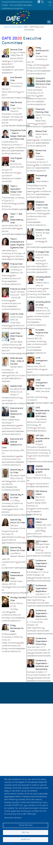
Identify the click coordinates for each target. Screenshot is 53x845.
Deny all (25, 832)
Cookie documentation (13, 818)
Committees (16, 27)
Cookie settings (25, 825)
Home (6, 27)
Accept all (25, 839)
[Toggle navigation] (49, 22)
